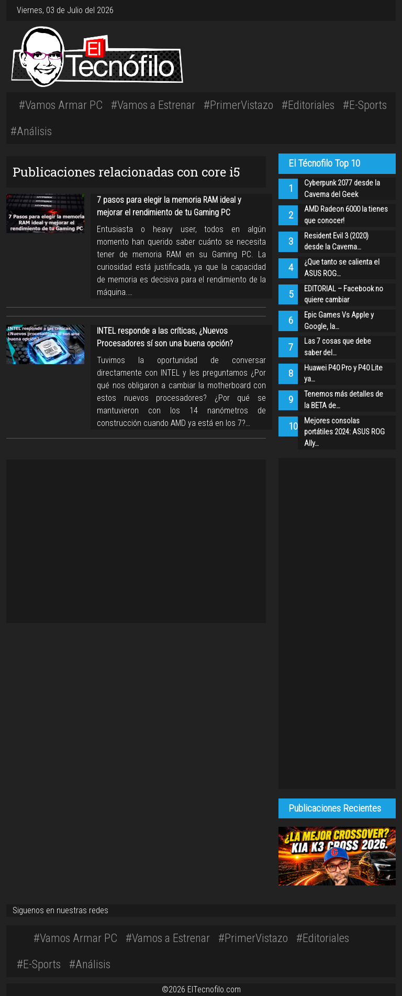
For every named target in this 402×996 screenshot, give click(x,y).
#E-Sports (365, 105)
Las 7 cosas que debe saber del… (337, 347)
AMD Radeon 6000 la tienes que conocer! (346, 215)
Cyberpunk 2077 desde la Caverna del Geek (342, 189)
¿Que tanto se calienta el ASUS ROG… (341, 268)
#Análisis (31, 131)
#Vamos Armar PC (61, 105)
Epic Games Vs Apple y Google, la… (339, 321)
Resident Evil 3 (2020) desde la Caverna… (336, 242)
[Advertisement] (282, 55)
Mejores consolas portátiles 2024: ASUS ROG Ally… (344, 432)
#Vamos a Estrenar (153, 105)
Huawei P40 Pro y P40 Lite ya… (343, 374)
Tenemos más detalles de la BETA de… (343, 400)
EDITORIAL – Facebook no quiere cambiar (343, 294)
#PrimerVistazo (238, 105)
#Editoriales (308, 105)
